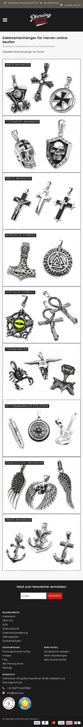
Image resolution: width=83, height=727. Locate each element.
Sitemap (7, 667)
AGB (5, 624)
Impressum (8, 616)
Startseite (8, 46)
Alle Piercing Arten (12, 663)
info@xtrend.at (15, 693)
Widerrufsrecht (10, 628)
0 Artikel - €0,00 (70, 5)
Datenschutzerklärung (15, 632)
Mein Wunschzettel (55, 659)
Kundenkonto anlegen (56, 651)
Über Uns (7, 620)
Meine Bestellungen (55, 655)
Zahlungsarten (10, 636)
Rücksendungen (11, 640)
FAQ (4, 659)
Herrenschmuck (25, 46)
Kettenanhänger (45, 46)
